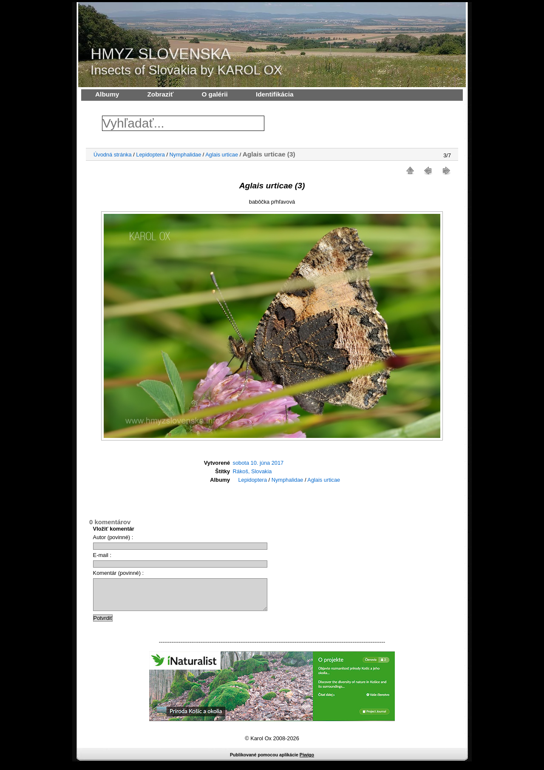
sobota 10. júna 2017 (258, 463)
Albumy (107, 94)
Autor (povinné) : (113, 537)
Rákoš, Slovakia (252, 471)
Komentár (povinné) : (118, 573)
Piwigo (307, 761)
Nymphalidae (185, 154)
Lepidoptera (150, 154)
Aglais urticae (221, 154)
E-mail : (102, 555)
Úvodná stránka (113, 154)
